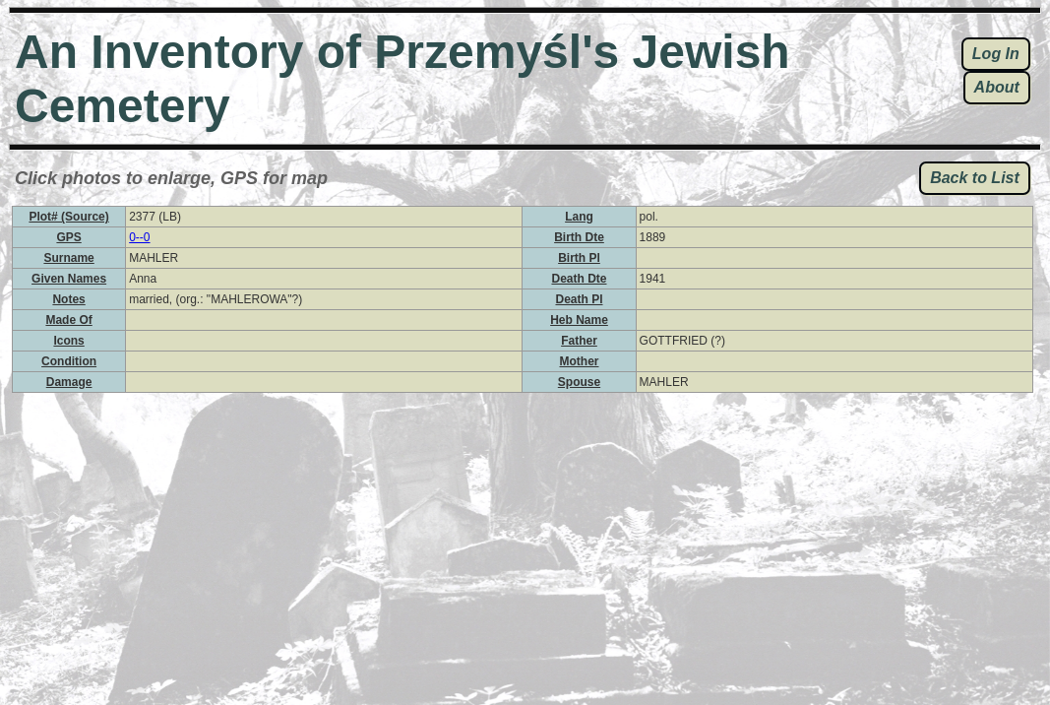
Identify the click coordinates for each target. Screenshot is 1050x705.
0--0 (139, 237)
